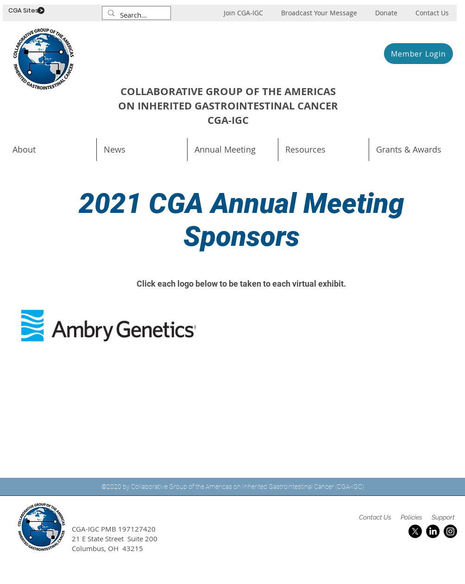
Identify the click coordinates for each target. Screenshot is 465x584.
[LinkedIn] (433, 531)
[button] (233, 149)
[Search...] (135, 15)
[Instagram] (450, 531)
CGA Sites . (24, 10)
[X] (415, 531)
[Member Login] (418, 53)
